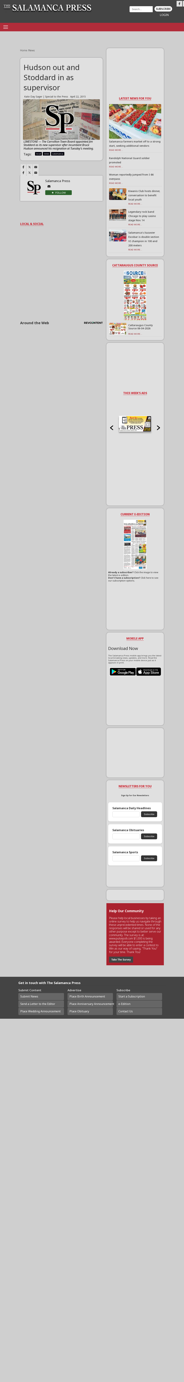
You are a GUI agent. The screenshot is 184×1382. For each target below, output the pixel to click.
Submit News (29, 996)
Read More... (116, 150)
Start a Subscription (131, 996)
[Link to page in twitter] (29, 167)
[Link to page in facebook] (23, 167)
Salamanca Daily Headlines (131, 808)
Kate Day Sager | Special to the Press (46, 96)
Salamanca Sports (125, 852)
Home (24, 50)
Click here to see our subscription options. (133, 579)
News (32, 50)
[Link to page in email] (36, 167)
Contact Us (125, 1011)
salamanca (57, 153)
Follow (60, 192)
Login (164, 15)
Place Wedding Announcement (40, 1011)
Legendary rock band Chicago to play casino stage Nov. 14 (142, 216)
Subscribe (163, 9)
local (38, 153)
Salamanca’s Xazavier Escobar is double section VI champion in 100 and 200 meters (143, 239)
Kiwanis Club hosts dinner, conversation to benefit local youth (144, 195)
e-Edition (124, 1004)
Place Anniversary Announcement (91, 1004)
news (46, 153)
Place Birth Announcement (87, 996)
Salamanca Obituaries (128, 830)
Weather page (112, 13)
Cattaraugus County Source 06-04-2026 (140, 326)
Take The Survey (121, 959)
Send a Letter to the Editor (37, 1004)
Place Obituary (79, 1011)
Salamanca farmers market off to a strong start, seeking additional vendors (134, 143)
